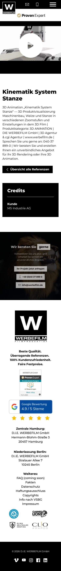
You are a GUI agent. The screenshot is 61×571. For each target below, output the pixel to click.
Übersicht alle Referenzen (29, 169)
